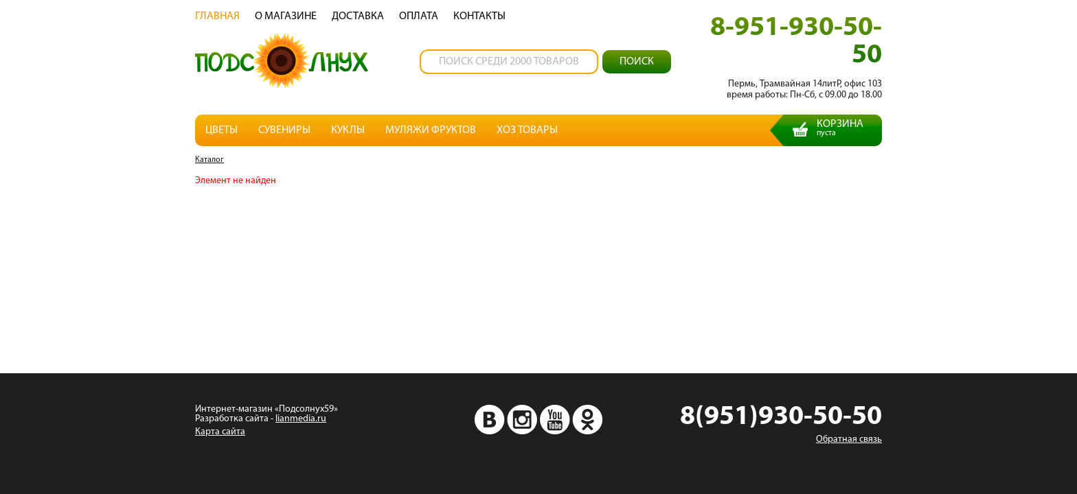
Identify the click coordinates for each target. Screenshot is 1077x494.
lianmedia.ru (300, 419)
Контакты (479, 16)
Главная (217, 16)
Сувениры (284, 130)
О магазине (286, 16)
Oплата (418, 16)
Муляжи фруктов (430, 130)
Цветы (221, 130)
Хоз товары (527, 130)
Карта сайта (220, 432)
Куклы (348, 130)
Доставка (358, 16)
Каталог (209, 160)
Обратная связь (849, 439)
